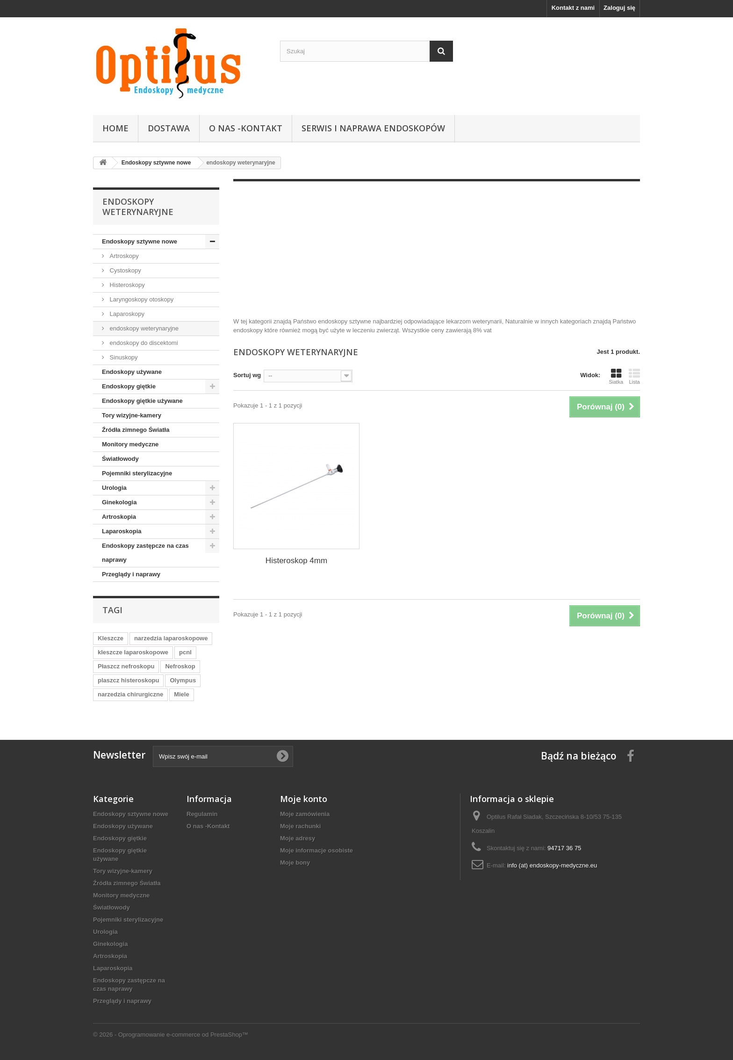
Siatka (616, 376)
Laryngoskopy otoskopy (140, 299)
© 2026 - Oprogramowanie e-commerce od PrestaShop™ (170, 1034)
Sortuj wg (247, 375)
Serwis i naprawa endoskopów (373, 128)
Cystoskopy (124, 270)
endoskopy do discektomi (143, 342)
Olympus (183, 680)
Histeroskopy (126, 284)
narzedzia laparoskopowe (171, 638)
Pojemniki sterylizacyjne (137, 473)
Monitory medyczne (130, 444)
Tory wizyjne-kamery (131, 415)
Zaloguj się (619, 7)
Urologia (114, 487)
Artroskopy (123, 255)
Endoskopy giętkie (129, 386)
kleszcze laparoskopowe (133, 652)
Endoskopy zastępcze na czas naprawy (145, 552)
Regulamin (202, 813)
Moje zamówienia (305, 813)
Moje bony (295, 862)
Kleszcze (110, 638)
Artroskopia (119, 516)
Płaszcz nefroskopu (126, 666)
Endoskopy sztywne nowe (139, 241)
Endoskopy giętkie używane (142, 400)
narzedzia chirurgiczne (130, 694)
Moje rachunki (300, 826)
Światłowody (120, 458)
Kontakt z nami (573, 7)
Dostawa (169, 128)
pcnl (185, 652)
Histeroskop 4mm (296, 560)
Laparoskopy (126, 313)
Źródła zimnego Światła (135, 429)
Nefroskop (180, 666)
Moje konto (303, 798)
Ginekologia (119, 502)
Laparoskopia (122, 531)
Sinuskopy (123, 357)
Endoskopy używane (132, 371)
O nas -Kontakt (245, 128)
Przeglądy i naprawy (131, 574)
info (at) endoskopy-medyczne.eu (552, 865)
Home (115, 128)
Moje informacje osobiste (316, 850)
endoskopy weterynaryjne (143, 328)
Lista (634, 376)
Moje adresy (297, 838)
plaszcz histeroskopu (128, 680)
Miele (181, 694)
